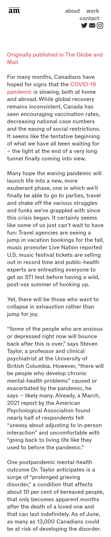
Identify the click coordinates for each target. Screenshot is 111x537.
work (92, 10)
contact (89, 18)
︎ (84, 25)
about (72, 10)
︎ (92, 25)
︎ (100, 25)
